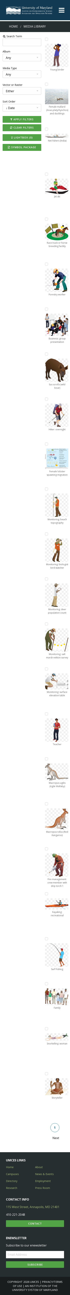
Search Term (12, 36)
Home (13, 26)
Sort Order (8, 101)
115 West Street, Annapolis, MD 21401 (32, 1207)
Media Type (9, 68)
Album (6, 51)
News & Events (44, 1174)
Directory (11, 1181)
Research (11, 1188)
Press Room (42, 1188)
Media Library (35, 26)
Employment (43, 1181)
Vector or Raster (12, 85)
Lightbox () (22, 137)
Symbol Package (22, 147)
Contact (35, 1223)
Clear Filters (22, 127)
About (39, 1167)
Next (56, 1138)
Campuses (12, 1174)
